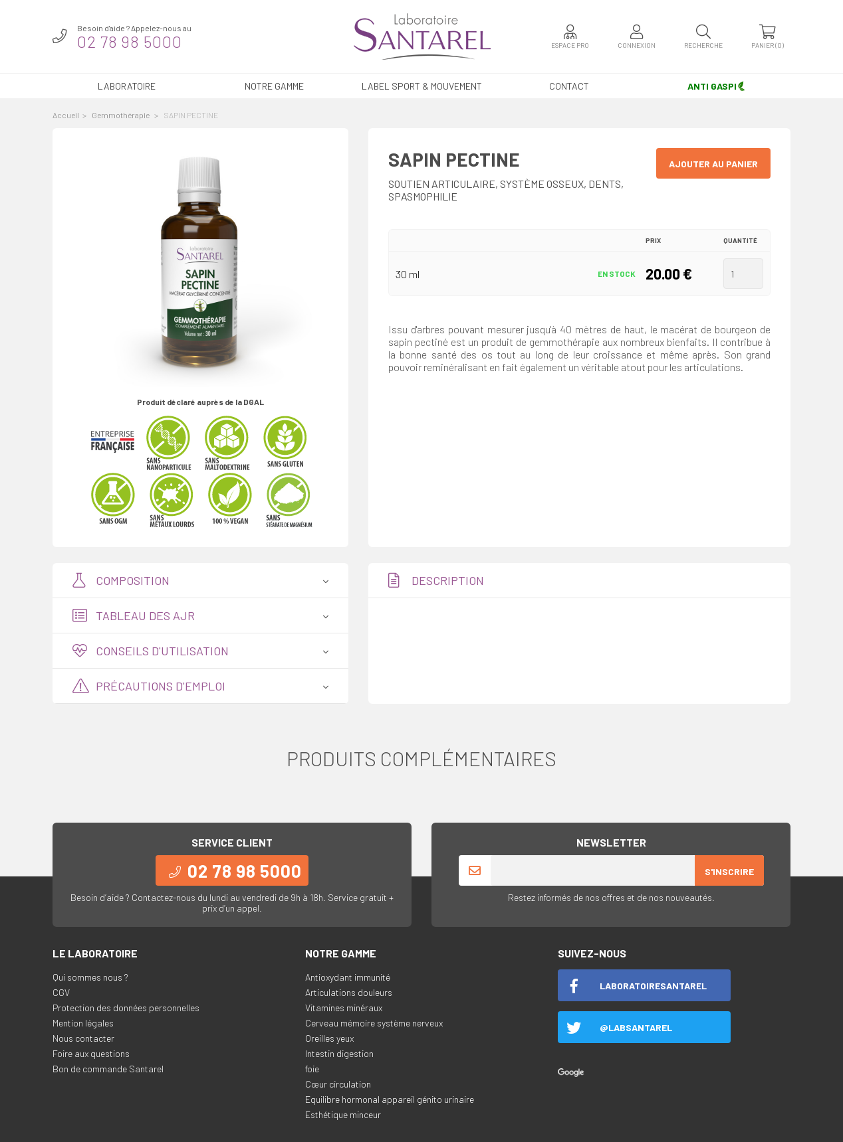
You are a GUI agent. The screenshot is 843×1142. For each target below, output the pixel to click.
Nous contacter (83, 1038)
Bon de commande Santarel (108, 1068)
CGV (61, 992)
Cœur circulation (338, 1084)
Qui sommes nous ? (90, 977)
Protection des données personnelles (126, 1007)
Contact (569, 86)
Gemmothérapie (121, 115)
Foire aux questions (91, 1053)
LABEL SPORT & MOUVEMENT (422, 86)
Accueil (66, 115)
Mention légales (83, 1022)
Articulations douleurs (348, 992)
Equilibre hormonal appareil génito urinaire (389, 1099)
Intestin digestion (339, 1053)
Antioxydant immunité (347, 977)
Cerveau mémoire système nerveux (374, 1022)
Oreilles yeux (329, 1038)
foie (312, 1068)
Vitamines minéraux (343, 1007)
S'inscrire (729, 871)
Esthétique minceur (343, 1114)
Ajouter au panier (713, 163)
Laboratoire (127, 86)
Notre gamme (274, 86)
